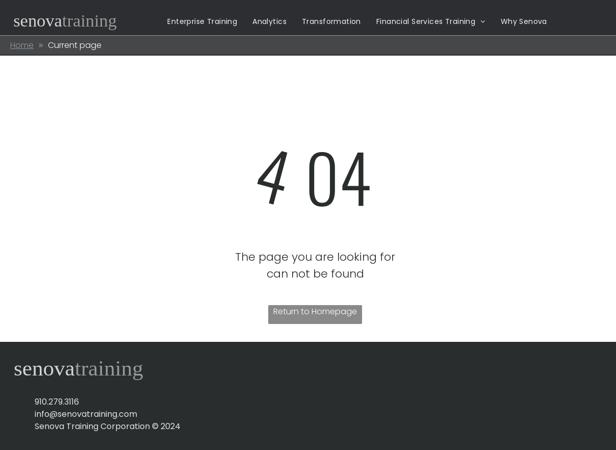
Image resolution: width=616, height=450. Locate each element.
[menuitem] (202, 22)
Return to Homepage (315, 311)
